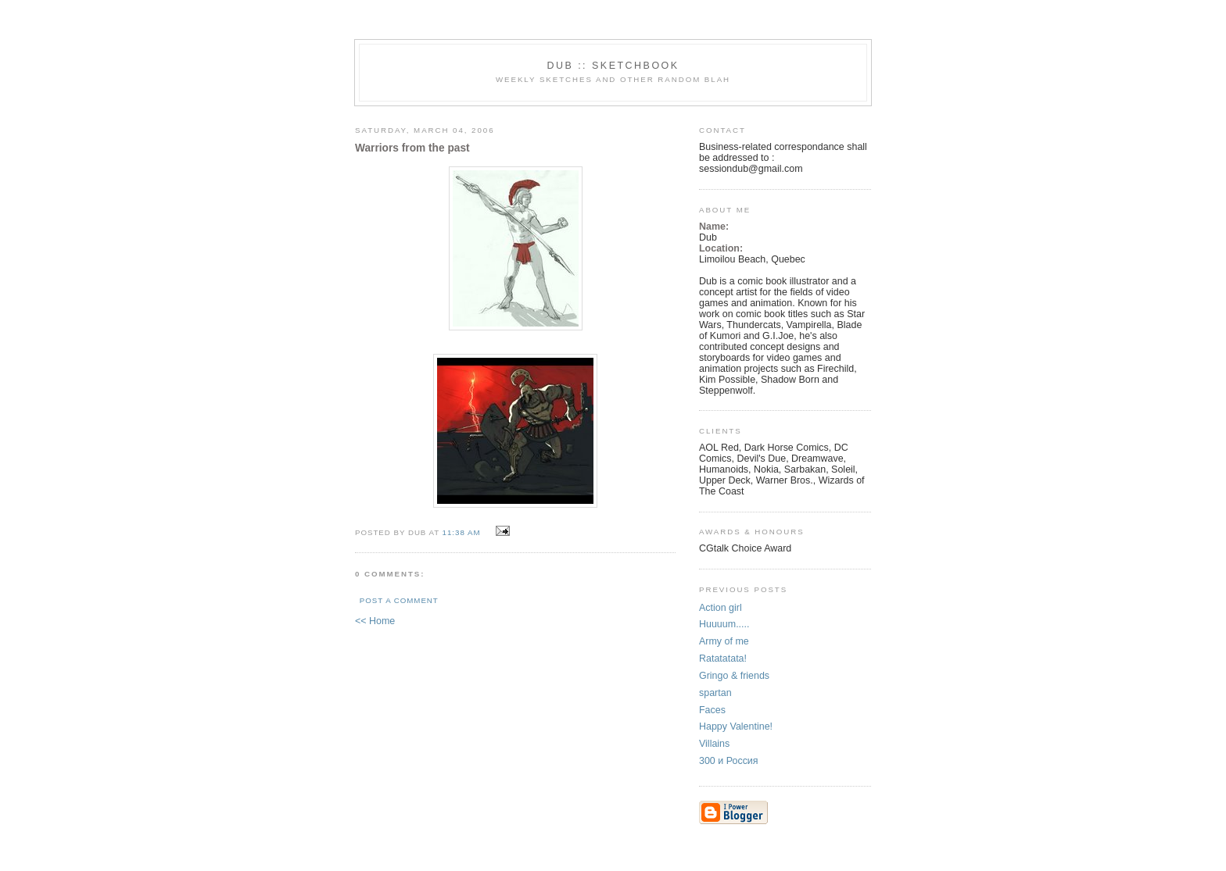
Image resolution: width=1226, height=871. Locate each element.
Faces (712, 710)
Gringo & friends (734, 675)
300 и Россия (728, 760)
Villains (714, 743)
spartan (715, 692)
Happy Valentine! (736, 726)
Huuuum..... (724, 624)
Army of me (724, 641)
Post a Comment (399, 600)
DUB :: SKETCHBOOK (613, 65)
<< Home (375, 621)
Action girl (720, 607)
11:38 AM (462, 532)
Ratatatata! (723, 658)
